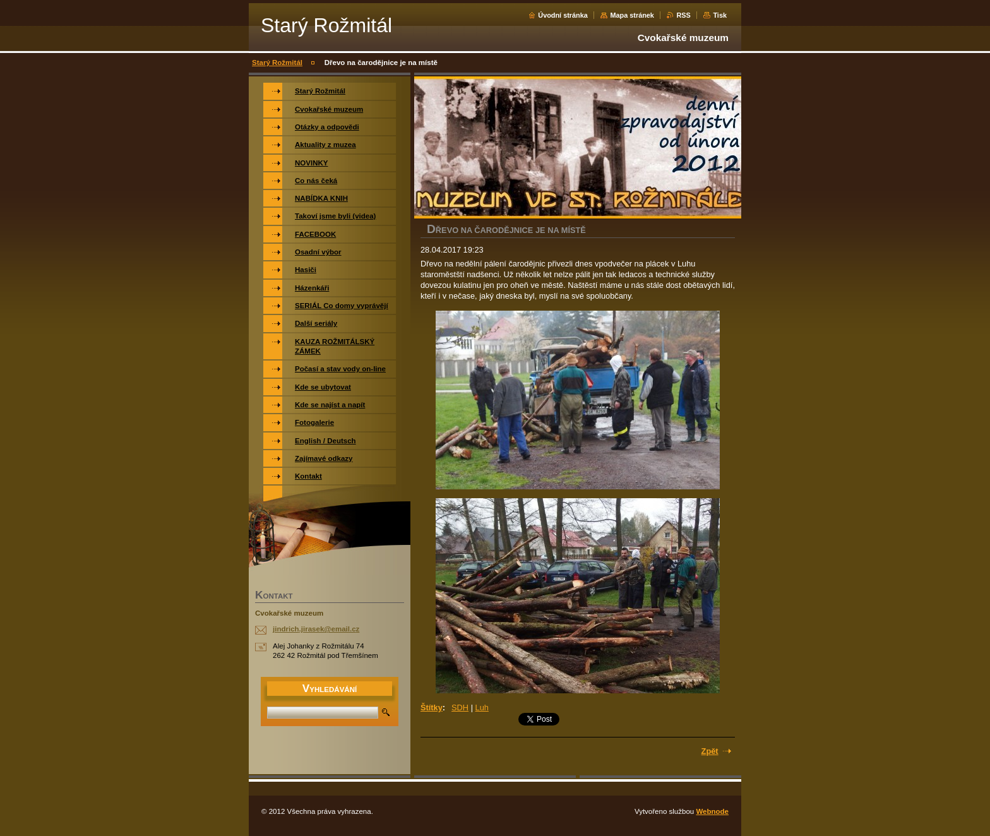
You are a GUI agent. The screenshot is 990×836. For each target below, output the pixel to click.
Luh (482, 707)
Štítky (431, 707)
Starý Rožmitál (277, 62)
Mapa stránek (632, 15)
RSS (683, 15)
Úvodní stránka (563, 15)
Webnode (712, 811)
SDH (459, 707)
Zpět (710, 751)
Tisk (720, 15)
